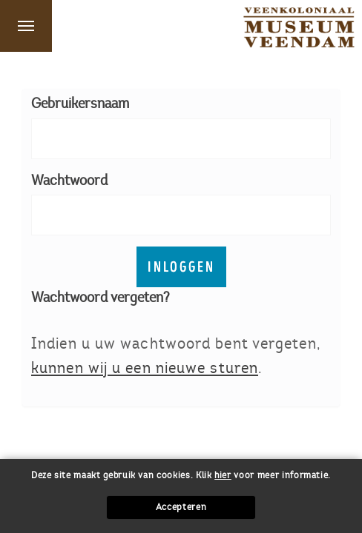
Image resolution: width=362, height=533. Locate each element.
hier (222, 475)
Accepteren (181, 507)
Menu (26, 26)
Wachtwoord (69, 180)
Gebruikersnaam (80, 103)
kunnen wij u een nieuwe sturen (144, 368)
